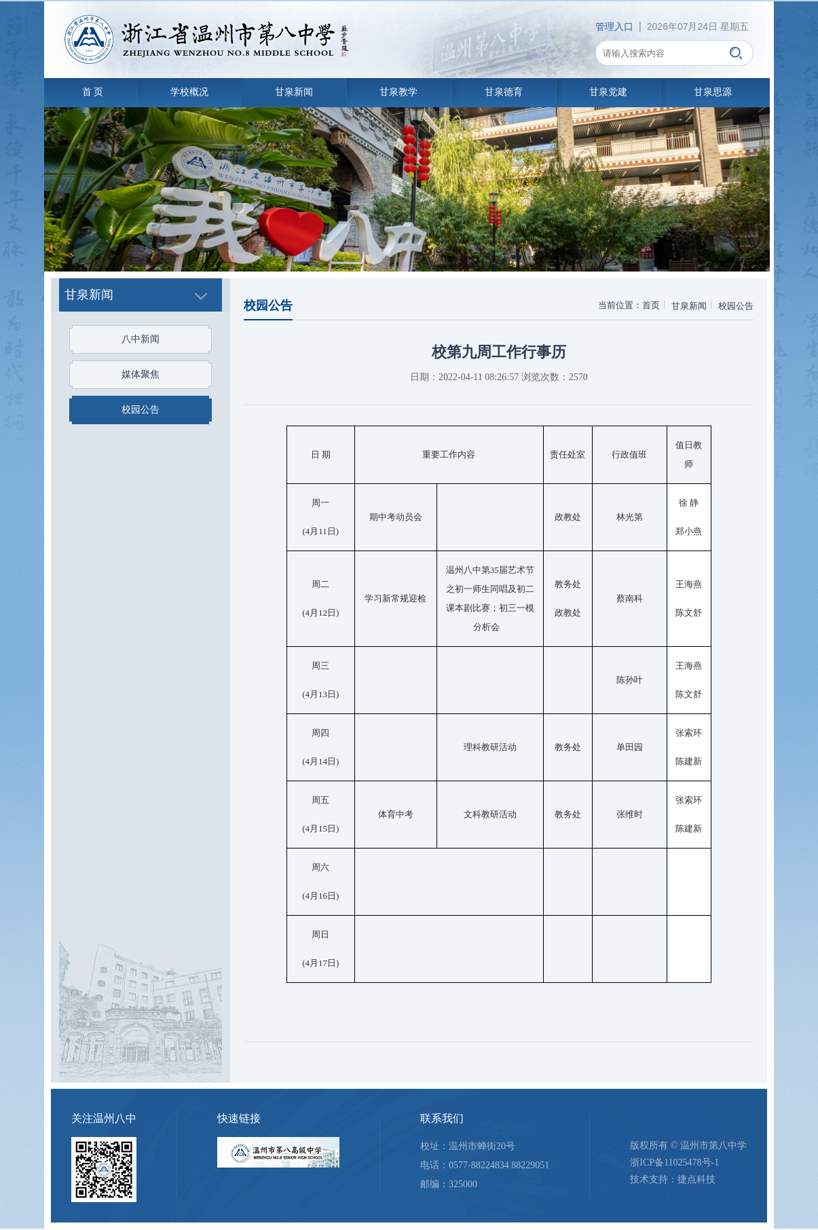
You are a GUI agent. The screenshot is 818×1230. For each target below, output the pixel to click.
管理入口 (613, 26)
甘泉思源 (720, 92)
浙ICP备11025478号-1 (673, 1164)
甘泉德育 (507, 92)
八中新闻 (134, 339)
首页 (649, 305)
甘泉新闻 (294, 92)
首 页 (89, 92)
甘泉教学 (401, 92)
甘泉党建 (614, 92)
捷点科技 (695, 1181)
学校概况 (187, 92)
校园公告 (134, 410)
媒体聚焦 (134, 374)
